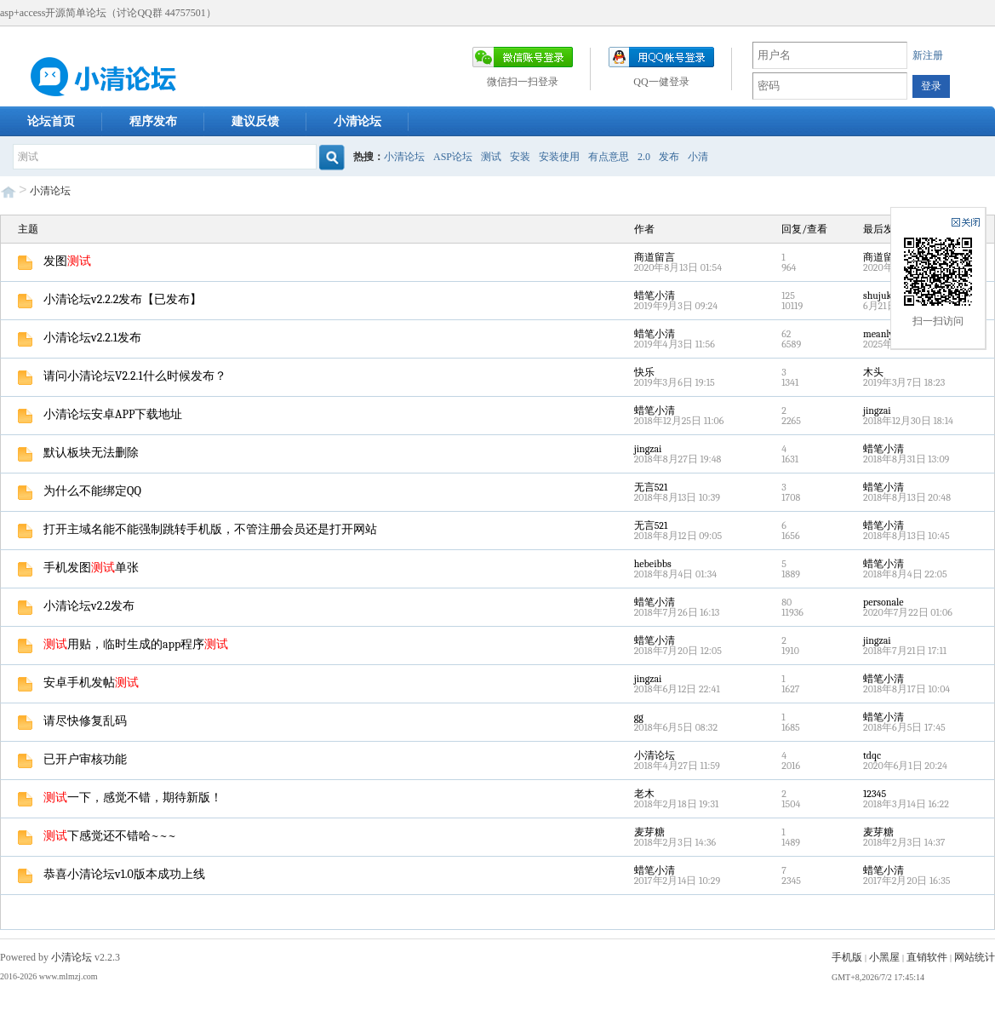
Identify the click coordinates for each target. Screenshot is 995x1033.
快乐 (644, 372)
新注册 (927, 55)
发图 (54, 261)
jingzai (877, 410)
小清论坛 (357, 121)
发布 (669, 157)
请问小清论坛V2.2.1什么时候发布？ (122, 376)
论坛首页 (51, 121)
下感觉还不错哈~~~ (97, 836)
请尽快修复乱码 (72, 721)
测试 (491, 157)
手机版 (847, 957)
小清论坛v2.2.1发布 (79, 337)
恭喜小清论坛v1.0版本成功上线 (111, 874)
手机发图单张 (78, 567)
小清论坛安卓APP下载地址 (100, 414)
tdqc (872, 755)
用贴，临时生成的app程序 (123, 644)
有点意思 (608, 157)
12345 (874, 794)
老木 (644, 794)
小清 (698, 157)
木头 (873, 372)
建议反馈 (255, 121)
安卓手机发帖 (78, 682)
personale (883, 602)
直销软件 (926, 957)
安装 (520, 157)
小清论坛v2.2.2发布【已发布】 (110, 299)
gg (638, 717)
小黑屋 (884, 957)
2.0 (644, 157)
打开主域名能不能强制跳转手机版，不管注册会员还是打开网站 (197, 529)
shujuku (880, 295)
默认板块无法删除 (78, 452)
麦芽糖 (649, 832)
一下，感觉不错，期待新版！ (120, 797)
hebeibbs (653, 564)
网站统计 (974, 957)
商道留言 (654, 257)
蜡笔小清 (654, 295)
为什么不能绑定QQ (79, 491)
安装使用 (559, 157)
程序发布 (153, 121)
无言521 (651, 487)
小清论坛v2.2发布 (76, 606)
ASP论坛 (452, 157)
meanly (878, 334)
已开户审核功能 (72, 759)
